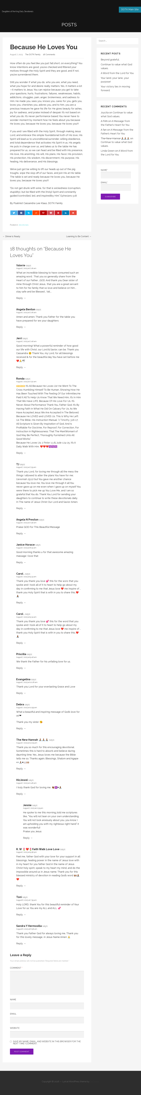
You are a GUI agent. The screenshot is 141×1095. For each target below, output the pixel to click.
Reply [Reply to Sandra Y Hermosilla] (19, 943)
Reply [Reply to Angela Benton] (19, 327)
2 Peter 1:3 (48, 442)
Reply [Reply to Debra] (19, 728)
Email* (116, 186)
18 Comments (49, 54)
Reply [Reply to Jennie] (26, 837)
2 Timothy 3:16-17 (68, 420)
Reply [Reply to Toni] (19, 914)
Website (15, 1028)
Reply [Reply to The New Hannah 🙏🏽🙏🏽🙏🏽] (19, 768)
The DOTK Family (32, 54)
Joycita (105, 112)
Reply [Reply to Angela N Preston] (19, 533)
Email (13, 1014)
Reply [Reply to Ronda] (19, 453)
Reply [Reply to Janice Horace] (19, 562)
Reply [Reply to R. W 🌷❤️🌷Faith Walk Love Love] (19, 885)
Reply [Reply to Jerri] (19, 367)
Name (13, 999)
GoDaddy (94, 1081)
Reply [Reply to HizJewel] (19, 793)
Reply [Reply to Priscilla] (19, 668)
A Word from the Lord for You (117, 73)
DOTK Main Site (130, 9)
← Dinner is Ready (11, 236)
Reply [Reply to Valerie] (19, 298)
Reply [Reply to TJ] (19, 508)
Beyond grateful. (110, 59)
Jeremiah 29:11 (25, 479)
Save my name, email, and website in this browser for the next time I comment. (47, 1042)
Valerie (20, 265)
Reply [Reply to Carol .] (19, 602)
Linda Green (108, 150)
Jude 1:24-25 (63, 442)
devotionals (24, 225)
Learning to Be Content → (78, 236)
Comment (16, 968)
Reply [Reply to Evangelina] (19, 693)
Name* (116, 173)
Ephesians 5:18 (68, 195)
